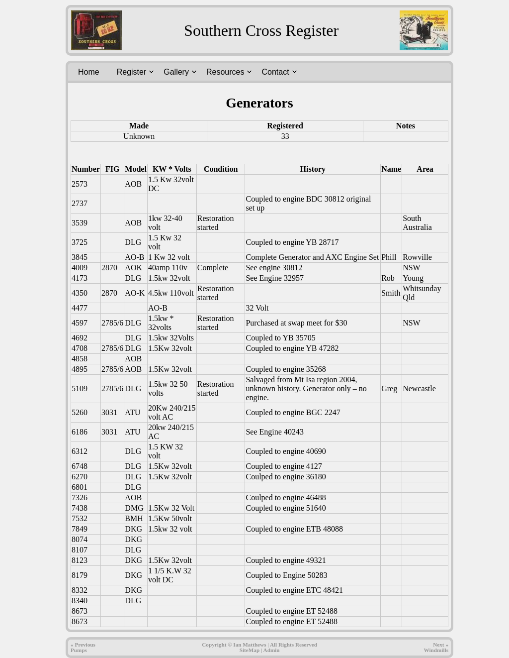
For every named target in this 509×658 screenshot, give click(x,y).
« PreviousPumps (83, 647)
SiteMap (249, 650)
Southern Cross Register (261, 30)
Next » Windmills (436, 647)
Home (88, 72)
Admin (271, 650)
